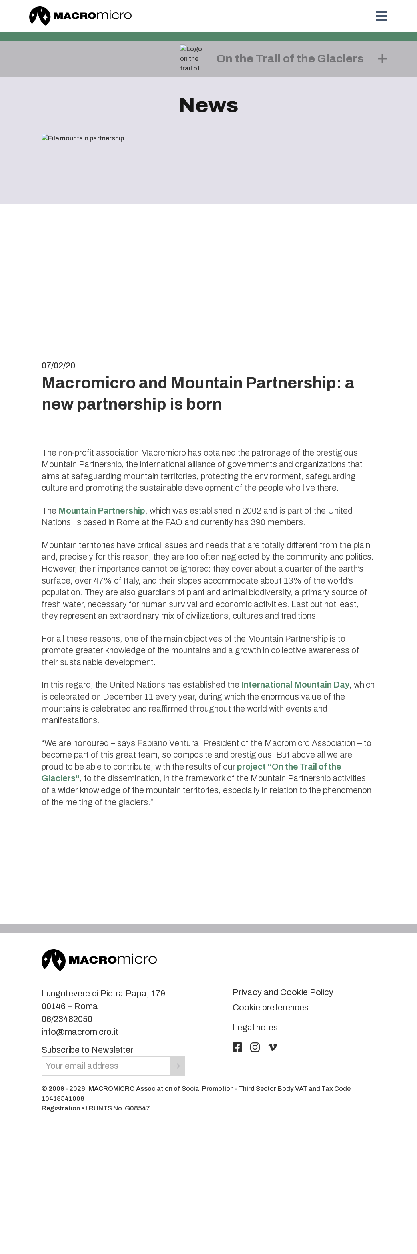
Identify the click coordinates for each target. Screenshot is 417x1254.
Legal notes (255, 1027)
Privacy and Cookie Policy (283, 992)
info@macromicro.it (80, 1032)
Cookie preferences (271, 1007)
